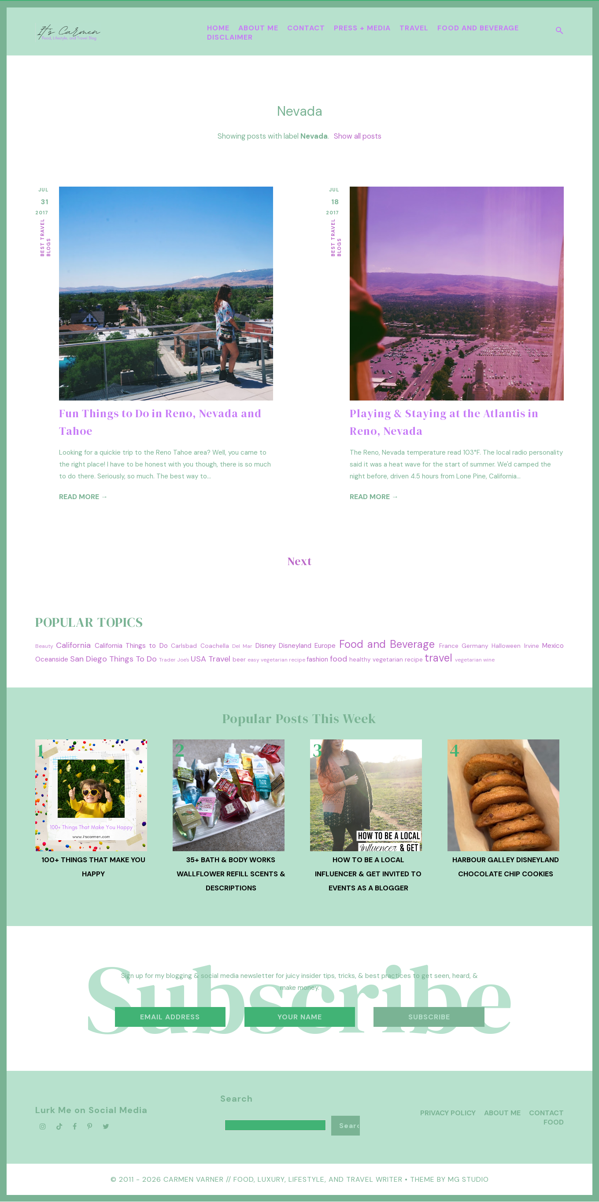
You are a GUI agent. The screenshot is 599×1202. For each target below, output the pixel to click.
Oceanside (51, 659)
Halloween (506, 646)
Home (218, 28)
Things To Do (133, 659)
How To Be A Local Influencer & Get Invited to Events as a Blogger (368, 874)
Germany (475, 646)
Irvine (531, 646)
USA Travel (210, 659)
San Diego (88, 659)
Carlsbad (184, 646)
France (448, 646)
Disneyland (295, 645)
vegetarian (468, 659)
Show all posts (357, 136)
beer (239, 659)
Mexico (553, 645)
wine (489, 659)
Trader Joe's (174, 659)
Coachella (214, 646)
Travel (414, 28)
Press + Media (362, 28)
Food (554, 1122)
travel (438, 658)
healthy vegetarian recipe (386, 659)
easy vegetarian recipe (276, 659)
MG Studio (468, 1179)
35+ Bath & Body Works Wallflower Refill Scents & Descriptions (231, 874)
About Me (258, 28)
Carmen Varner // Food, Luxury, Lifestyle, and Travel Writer (283, 1179)
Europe (325, 645)
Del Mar (242, 646)
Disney (265, 645)
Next (300, 561)
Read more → (83, 496)
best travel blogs (45, 238)
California (73, 645)
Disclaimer (230, 37)
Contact (306, 28)
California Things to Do (131, 645)
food (338, 659)
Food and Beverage (478, 28)
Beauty (44, 646)
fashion (317, 659)
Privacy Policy (448, 1112)
